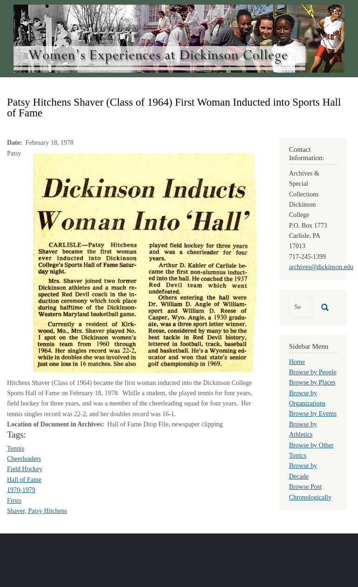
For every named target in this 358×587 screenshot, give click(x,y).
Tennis (15, 448)
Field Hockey (24, 469)
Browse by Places (312, 382)
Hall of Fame (24, 479)
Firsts (14, 500)
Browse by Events (313, 413)
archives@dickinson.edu (321, 266)
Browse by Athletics (303, 429)
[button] (145, 262)
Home (297, 361)
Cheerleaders (24, 458)
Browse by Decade (303, 470)
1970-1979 (21, 489)
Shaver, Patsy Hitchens (37, 510)
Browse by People (313, 372)
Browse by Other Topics (311, 450)
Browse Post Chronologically (310, 491)
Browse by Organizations (307, 398)
